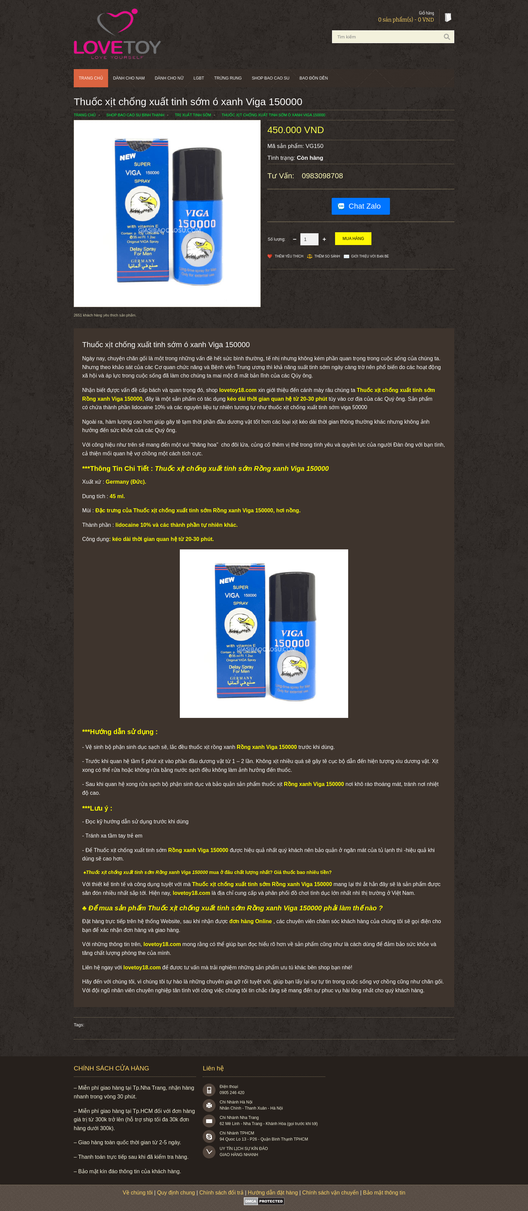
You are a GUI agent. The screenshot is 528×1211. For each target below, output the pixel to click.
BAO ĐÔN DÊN (314, 78)
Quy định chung (176, 1192)
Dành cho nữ (169, 78)
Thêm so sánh (327, 256)
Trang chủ (91, 78)
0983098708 (322, 176)
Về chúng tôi (138, 1192)
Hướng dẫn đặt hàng (273, 1192)
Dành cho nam (129, 78)
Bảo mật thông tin (384, 1192)
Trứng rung (228, 78)
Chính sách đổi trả (221, 1192)
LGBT (199, 78)
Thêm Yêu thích (289, 256)
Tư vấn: (281, 176)
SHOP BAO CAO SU (271, 78)
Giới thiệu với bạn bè (370, 256)
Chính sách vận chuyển (330, 1192)
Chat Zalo (365, 206)
